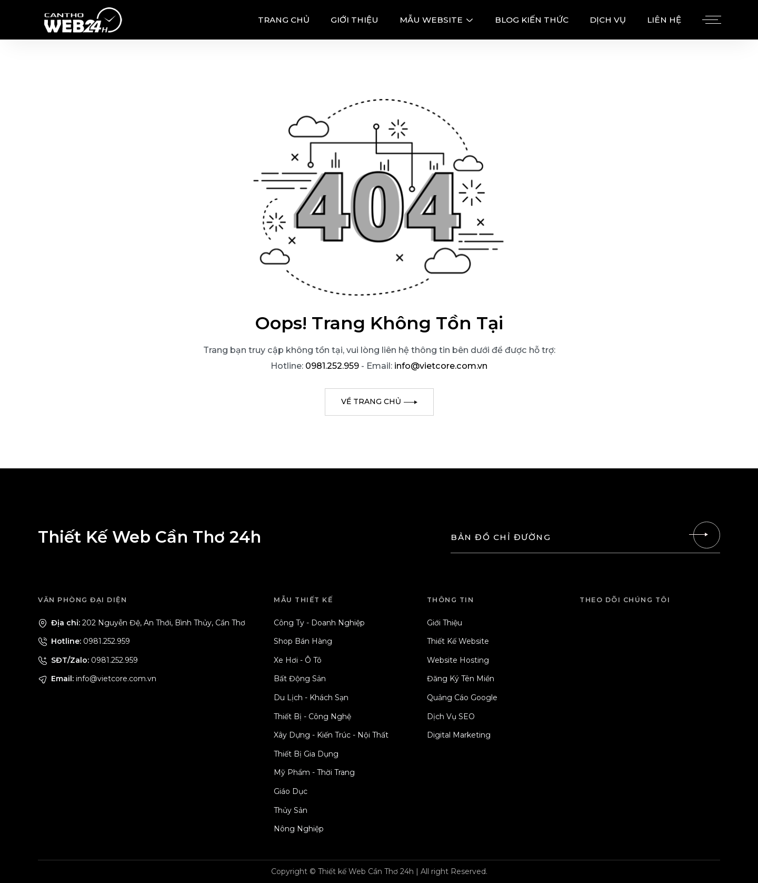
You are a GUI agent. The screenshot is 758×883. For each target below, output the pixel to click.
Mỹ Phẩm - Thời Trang (314, 772)
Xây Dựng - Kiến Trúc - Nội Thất (331, 735)
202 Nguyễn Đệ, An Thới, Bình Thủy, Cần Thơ (141, 622)
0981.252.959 (333, 365)
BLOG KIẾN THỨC (531, 20)
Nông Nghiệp (299, 828)
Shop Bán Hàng (303, 641)
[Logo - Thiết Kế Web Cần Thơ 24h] (82, 20)
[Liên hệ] (706, 534)
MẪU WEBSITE (437, 20)
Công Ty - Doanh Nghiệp (319, 622)
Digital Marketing (459, 735)
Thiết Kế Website (458, 641)
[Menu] (710, 20)
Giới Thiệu (444, 622)
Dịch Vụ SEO (451, 716)
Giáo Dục (290, 791)
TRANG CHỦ (284, 20)
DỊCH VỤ (608, 20)
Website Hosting (458, 660)
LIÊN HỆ (664, 20)
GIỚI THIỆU (354, 20)
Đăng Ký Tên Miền (460, 678)
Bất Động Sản (300, 678)
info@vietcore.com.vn (440, 365)
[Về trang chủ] (379, 402)
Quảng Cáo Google (462, 697)
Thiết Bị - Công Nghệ (312, 716)
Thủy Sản (290, 810)
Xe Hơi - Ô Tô (298, 660)
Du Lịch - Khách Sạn (311, 697)
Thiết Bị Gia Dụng (306, 754)
